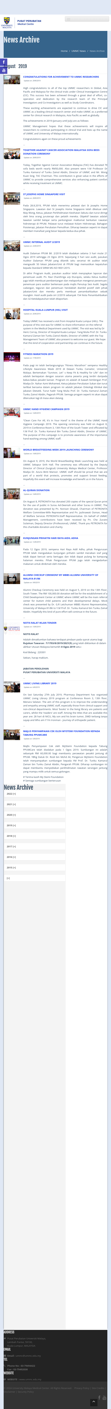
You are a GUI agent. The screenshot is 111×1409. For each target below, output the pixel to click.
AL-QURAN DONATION (36, 490)
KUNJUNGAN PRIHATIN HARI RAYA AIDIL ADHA (50, 538)
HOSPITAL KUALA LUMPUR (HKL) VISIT (45, 309)
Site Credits (98, 1388)
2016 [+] (11, 857)
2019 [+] (11, 825)
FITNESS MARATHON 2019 (38, 354)
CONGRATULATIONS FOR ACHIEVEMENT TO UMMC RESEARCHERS (61, 76)
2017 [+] (11, 846)
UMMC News (79, 51)
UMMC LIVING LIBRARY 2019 (40, 683)
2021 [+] (11, 804)
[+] (8, 878)
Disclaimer (9, 1391)
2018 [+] (11, 836)
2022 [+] (11, 793)
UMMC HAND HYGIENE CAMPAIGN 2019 (46, 409)
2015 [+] (11, 867)
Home (64, 51)
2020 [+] (11, 814)
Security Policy (26, 1391)
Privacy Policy (81, 1388)
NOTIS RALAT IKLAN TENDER (40, 622)
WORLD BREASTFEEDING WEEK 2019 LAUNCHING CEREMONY (58, 449)
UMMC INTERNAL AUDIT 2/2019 (41, 242)
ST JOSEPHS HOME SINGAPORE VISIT (44, 194)
